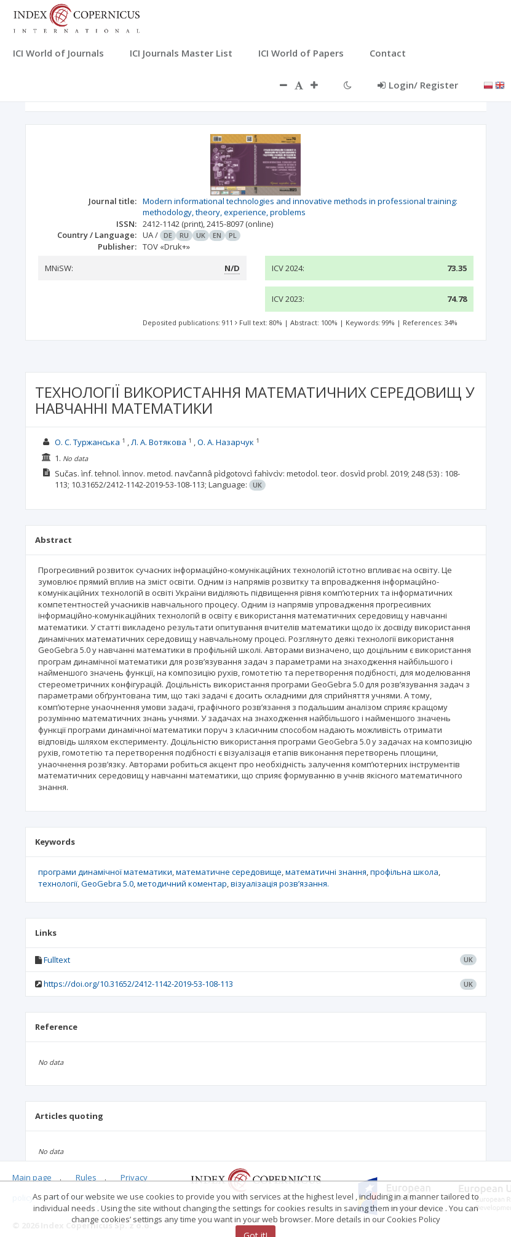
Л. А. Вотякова (158, 442)
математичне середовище (229, 871)
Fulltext (57, 959)
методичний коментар (182, 883)
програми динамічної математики (105, 871)
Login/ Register (418, 85)
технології (57, 883)
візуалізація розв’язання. (280, 883)
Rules (86, 1177)
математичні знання (325, 871)
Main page (32, 1177)
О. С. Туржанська (87, 442)
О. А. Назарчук (225, 442)
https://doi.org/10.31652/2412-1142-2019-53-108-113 (138, 983)
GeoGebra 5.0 (107, 883)
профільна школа (404, 871)
